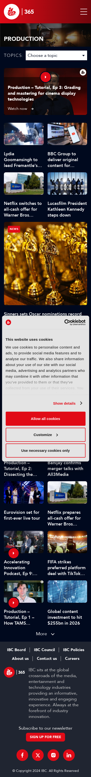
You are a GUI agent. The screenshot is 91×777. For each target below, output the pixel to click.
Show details (64, 403)
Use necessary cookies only (45, 450)
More (41, 634)
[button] (82, 12)
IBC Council (44, 650)
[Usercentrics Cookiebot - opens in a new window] (64, 322)
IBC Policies (73, 650)
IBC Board (16, 650)
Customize (45, 434)
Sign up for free (45, 737)
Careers (72, 658)
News (14, 229)
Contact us (47, 658)
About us (20, 658)
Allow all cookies (45, 419)
